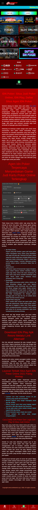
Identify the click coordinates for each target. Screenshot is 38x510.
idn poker (33, 106)
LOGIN (28, 13)
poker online (16, 232)
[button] (3, 20)
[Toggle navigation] (2, 3)
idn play (7, 393)
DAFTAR (9, 13)
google (14, 436)
